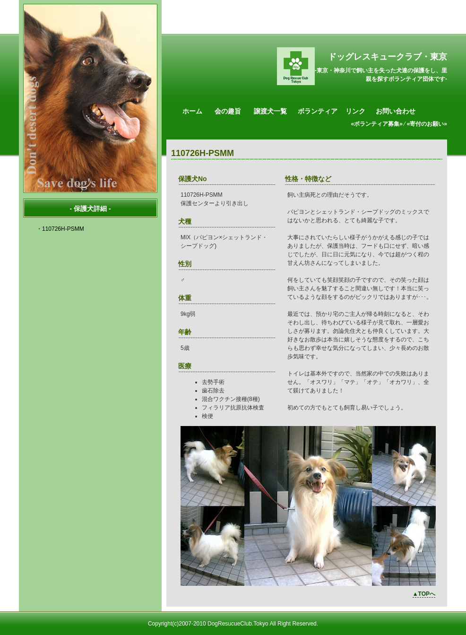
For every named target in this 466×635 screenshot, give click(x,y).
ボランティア (317, 111)
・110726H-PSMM (60, 229)
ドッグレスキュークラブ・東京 (387, 56)
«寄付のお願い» (427, 124)
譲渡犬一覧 (270, 111)
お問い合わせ (395, 111)
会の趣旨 (228, 111)
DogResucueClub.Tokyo (237, 623)
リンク (355, 111)
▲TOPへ (424, 594)
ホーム (192, 111)
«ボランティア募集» (377, 124)
